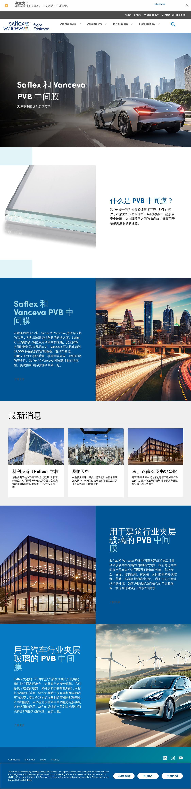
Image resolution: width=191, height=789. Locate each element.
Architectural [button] (71, 24)
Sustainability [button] (150, 24)
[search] (172, 25)
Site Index (30, 759)
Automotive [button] (97, 24)
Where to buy (151, 15)
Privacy (55, 759)
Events (137, 15)
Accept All (172, 778)
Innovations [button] (123, 24)
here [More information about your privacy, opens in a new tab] (29, 782)
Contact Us (14, 759)
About (128, 15)
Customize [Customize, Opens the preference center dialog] (124, 778)
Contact (165, 15)
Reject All (148, 778)
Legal (43, 759)
